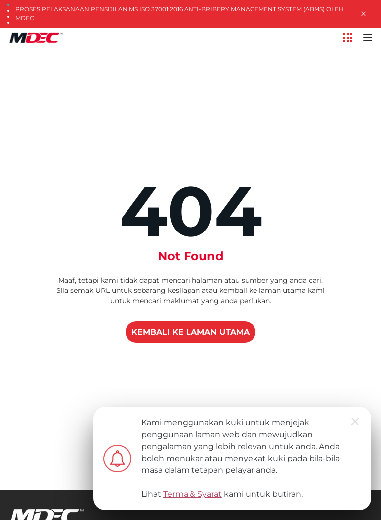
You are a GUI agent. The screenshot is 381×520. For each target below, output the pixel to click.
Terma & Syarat (192, 494)
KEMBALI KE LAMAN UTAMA (190, 332)
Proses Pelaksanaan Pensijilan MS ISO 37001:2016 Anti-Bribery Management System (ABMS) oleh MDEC (179, 13)
